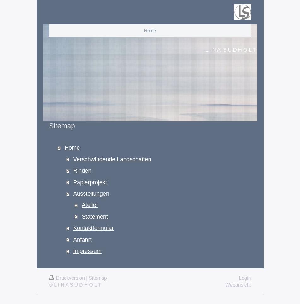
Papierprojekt (90, 182)
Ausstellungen (91, 194)
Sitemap (98, 278)
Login (245, 278)
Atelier (90, 205)
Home (72, 148)
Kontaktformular (93, 228)
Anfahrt (82, 240)
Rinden (82, 171)
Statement (95, 217)
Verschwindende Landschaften (112, 159)
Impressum (87, 251)
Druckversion (67, 278)
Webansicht (238, 285)
